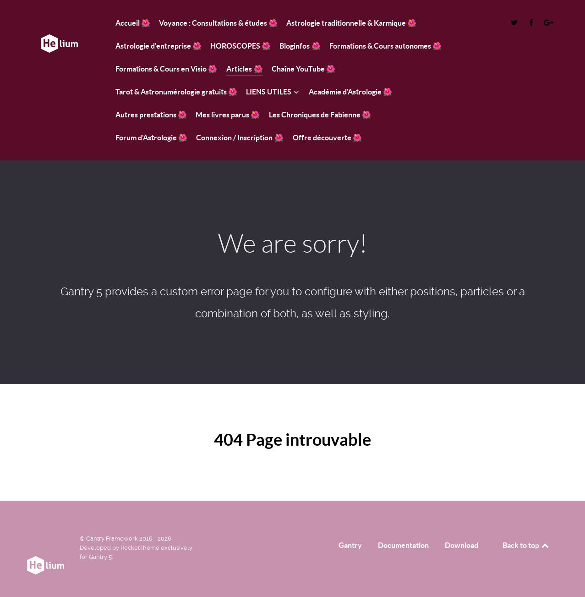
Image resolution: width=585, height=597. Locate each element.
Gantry (350, 545)
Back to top (526, 545)
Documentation (403, 545)
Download (461, 545)
